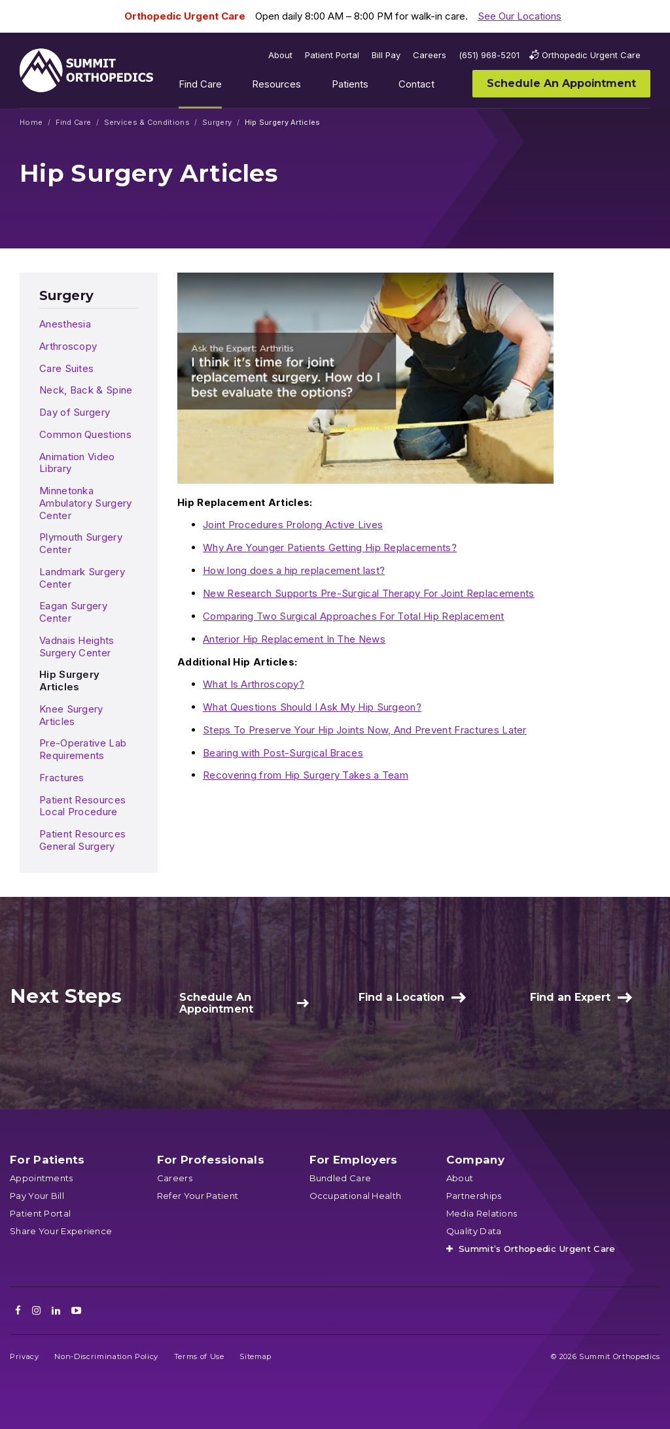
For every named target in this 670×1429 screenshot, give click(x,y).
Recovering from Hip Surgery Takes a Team (305, 775)
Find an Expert (570, 997)
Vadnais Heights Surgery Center (77, 646)
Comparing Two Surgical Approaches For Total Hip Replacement (353, 616)
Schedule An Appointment (216, 1003)
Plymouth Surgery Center (80, 543)
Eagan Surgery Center (73, 611)
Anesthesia (65, 324)
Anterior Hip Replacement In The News (294, 639)
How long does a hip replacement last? (294, 570)
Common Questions (85, 434)
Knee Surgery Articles (71, 715)
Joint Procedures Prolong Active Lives (293, 524)
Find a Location (401, 997)
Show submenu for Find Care (231, 87)
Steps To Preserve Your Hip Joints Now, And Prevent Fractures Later (365, 730)
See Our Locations (519, 16)
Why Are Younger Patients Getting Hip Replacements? (330, 547)
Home (31, 122)
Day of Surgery (74, 412)
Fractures (61, 777)
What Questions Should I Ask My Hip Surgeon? (312, 707)
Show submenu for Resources (311, 87)
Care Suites (66, 368)
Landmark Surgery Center (82, 577)
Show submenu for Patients (378, 87)
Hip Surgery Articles (69, 680)
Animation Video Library (77, 462)
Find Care (74, 122)
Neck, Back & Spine (85, 390)
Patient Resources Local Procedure (82, 806)
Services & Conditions (147, 122)
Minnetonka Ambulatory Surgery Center (85, 503)
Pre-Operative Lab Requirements (82, 749)
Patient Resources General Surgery (82, 840)
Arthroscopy (68, 346)
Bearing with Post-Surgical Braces (283, 753)
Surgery (217, 122)
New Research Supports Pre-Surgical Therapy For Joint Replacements (369, 593)
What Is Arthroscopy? (253, 684)
